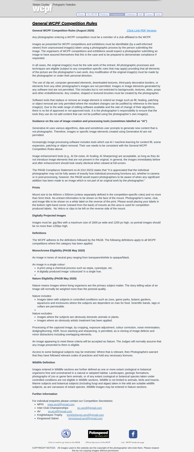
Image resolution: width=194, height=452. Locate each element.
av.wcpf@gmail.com (60, 411)
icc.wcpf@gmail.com (89, 407)
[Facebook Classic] (133, 434)
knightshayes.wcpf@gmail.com (85, 414)
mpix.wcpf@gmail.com (61, 404)
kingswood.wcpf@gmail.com (85, 418)
